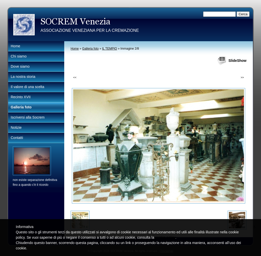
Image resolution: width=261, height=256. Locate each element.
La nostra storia (23, 77)
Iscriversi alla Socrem (28, 117)
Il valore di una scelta (27, 87)
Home (75, 48)
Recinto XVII (21, 97)
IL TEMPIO (109, 48)
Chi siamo (19, 56)
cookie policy (165, 237)
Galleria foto (90, 48)
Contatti (17, 138)
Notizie (16, 127)
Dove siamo (20, 66)
